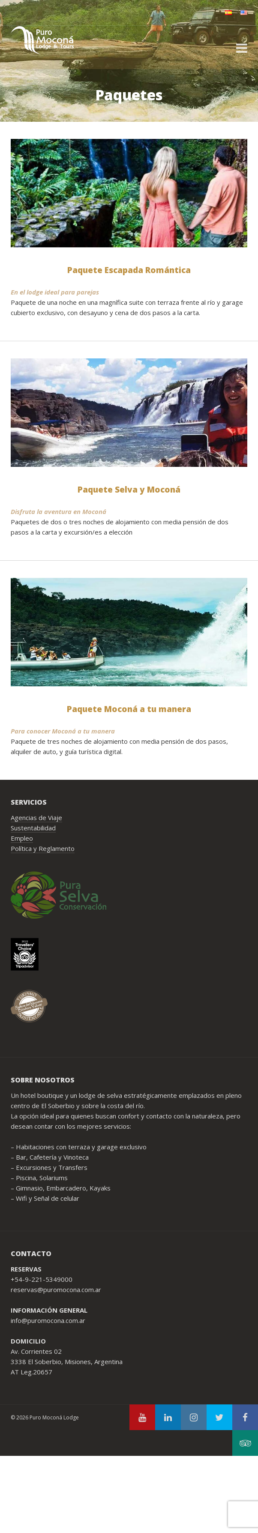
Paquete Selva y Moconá (129, 489)
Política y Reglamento (43, 848)
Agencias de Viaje (36, 817)
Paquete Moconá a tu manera (129, 709)
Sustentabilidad (33, 828)
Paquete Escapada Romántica (129, 270)
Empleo (22, 838)
